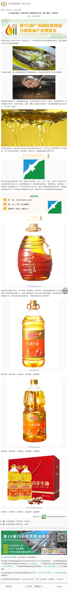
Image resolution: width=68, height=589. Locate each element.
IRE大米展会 (7, 566)
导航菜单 (8, 586)
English (59, 586)
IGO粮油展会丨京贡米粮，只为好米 (18, 521)
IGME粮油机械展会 (50, 566)
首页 (3, 10)
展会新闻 (18, 10)
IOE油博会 (33, 564)
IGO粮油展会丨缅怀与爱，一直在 (17, 524)
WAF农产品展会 (46, 573)
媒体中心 (10, 10)
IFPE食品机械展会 (60, 573)
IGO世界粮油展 (49, 517)
